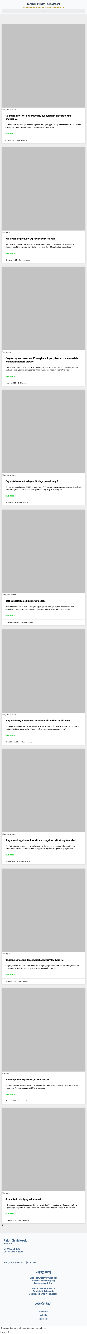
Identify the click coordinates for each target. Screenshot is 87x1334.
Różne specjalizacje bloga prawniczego (25, 600)
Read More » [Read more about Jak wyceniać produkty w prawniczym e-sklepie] (10, 253)
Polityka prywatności (14, 1262)
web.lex (42, 1328)
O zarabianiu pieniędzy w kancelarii (23, 1199)
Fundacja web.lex (43, 1283)
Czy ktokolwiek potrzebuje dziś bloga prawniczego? (31, 481)
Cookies (31, 1262)
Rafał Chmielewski (43, 4)
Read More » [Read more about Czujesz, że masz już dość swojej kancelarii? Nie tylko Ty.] (10, 975)
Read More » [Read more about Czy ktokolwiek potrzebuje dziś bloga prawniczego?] (10, 496)
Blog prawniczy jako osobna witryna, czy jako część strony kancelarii (40, 840)
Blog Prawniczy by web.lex (43, 1278)
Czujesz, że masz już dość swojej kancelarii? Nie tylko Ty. (34, 959)
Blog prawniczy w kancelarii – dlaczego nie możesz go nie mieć (37, 720)
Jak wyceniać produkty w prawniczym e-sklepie (30, 238)
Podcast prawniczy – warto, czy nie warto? (27, 1079)
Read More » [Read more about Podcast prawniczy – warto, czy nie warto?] (10, 1094)
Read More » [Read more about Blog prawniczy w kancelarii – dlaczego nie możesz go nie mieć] (10, 735)
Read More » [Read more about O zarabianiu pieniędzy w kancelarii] (10, 1214)
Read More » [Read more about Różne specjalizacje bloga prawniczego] (10, 616)
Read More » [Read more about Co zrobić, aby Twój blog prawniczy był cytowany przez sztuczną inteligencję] (10, 134)
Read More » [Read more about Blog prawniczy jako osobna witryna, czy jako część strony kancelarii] (10, 855)
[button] (43, 11)
